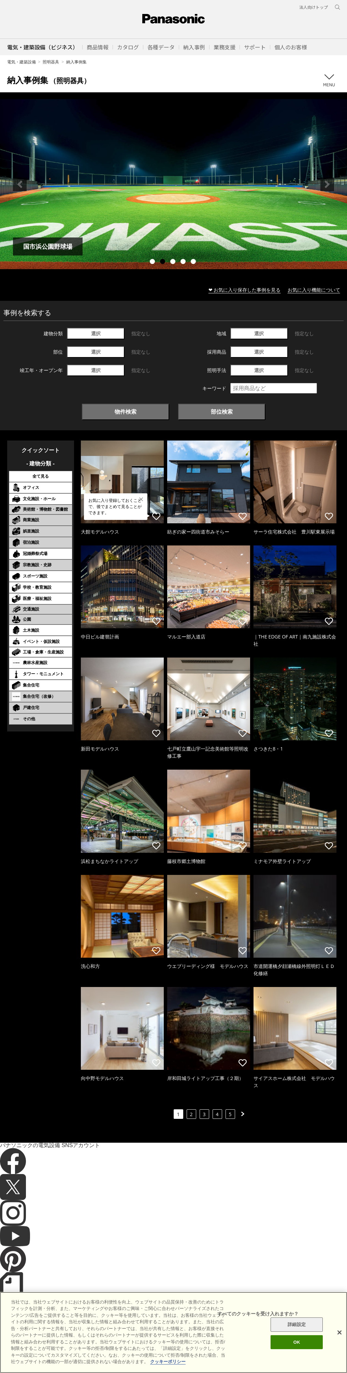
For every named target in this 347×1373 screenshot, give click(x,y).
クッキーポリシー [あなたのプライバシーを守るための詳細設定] (168, 1361)
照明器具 (51, 62)
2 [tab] (163, 262)
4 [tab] (183, 262)
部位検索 (222, 411)
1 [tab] (153, 262)
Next (327, 184)
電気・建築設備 (21, 62)
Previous (20, 184)
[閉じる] (339, 1332)
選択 (96, 333)
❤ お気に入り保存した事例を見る (244, 290)
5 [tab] (194, 262)
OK (296, 1341)
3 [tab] (173, 262)
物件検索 (125, 411)
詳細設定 (297, 1324)
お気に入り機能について (314, 290)
